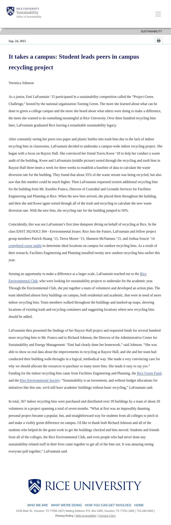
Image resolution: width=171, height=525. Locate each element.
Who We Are (37, 505)
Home (139, 505)
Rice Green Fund (149, 373)
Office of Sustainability (28, 16)
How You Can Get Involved (108, 505)
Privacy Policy (64, 515)
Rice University (27, 8)
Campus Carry (107, 515)
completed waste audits (25, 246)
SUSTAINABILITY (151, 31)
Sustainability (27, 12)
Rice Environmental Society (40, 380)
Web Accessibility (86, 515)
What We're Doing (66, 505)
